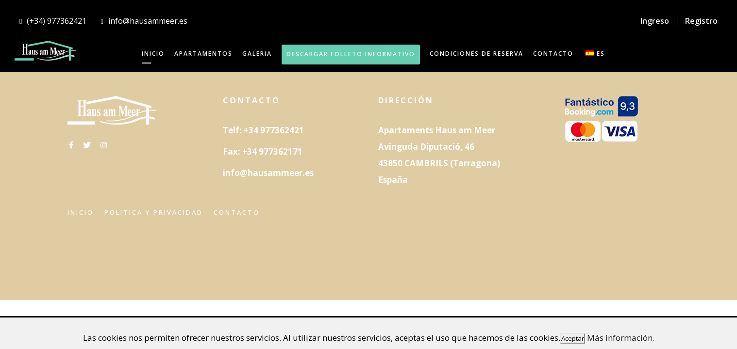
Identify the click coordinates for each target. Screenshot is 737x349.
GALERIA (257, 53)
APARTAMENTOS (203, 53)
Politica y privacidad (153, 212)
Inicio (80, 212)
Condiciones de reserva (476, 53)
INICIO (153, 53)
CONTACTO (553, 53)
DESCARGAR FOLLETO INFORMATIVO (350, 54)
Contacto (237, 212)
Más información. (620, 337)
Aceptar (572, 338)
